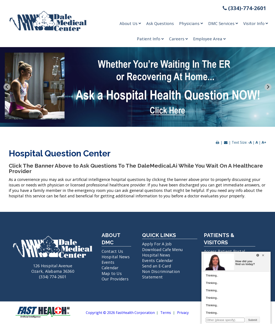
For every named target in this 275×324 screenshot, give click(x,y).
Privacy (183, 312)
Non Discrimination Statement (161, 274)
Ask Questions (160, 23)
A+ (264, 142)
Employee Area (209, 38)
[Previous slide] (7, 86)
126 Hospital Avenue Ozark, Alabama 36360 (53, 266)
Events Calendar (110, 265)
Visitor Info (255, 23)
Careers (178, 38)
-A (250, 142)
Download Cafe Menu (162, 249)
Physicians (191, 23)
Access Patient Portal (224, 251)
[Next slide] (267, 86)
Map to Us (112, 273)
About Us (130, 23)
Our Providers (115, 279)
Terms (165, 312)
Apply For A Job (157, 243)
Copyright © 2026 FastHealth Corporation (120, 312)
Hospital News (116, 256)
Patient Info (150, 38)
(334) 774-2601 (53, 276)
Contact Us (112, 251)
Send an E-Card (156, 266)
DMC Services (223, 23)
